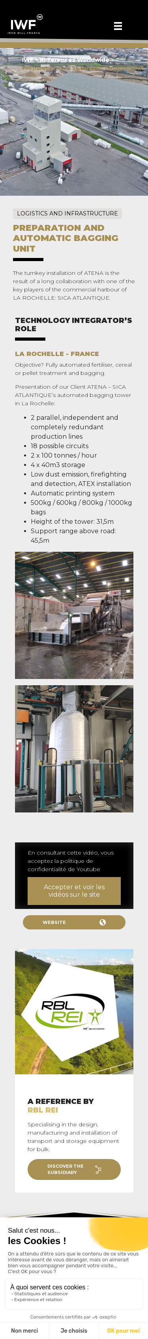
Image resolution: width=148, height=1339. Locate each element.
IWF (28, 59)
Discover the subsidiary (74, 1169)
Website (74, 922)
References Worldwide (75, 59)
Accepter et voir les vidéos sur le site (74, 890)
